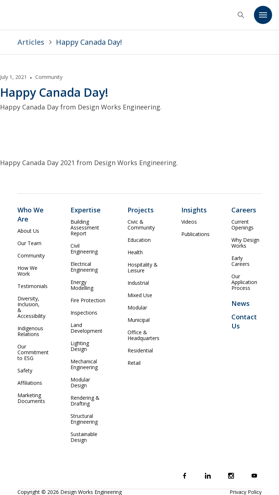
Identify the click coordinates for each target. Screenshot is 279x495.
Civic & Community (141, 225)
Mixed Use (140, 295)
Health (135, 252)
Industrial (138, 283)
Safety (24, 371)
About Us (28, 231)
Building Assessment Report (84, 227)
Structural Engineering (84, 419)
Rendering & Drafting (85, 401)
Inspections (83, 313)
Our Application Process (244, 282)
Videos (189, 222)
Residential (140, 351)
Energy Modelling (81, 285)
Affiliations (29, 383)
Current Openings (242, 225)
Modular (137, 308)
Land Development (86, 328)
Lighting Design (79, 346)
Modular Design (80, 382)
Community (31, 256)
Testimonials (32, 286)
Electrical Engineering (84, 267)
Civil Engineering (84, 249)
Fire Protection (87, 300)
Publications (195, 234)
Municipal (139, 320)
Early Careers (240, 261)
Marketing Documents (31, 398)
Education (139, 240)
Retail (134, 363)
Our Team (29, 243)
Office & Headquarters (143, 335)
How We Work (27, 271)
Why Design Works (245, 243)
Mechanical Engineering (84, 364)
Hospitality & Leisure (143, 268)
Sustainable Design (83, 437)
